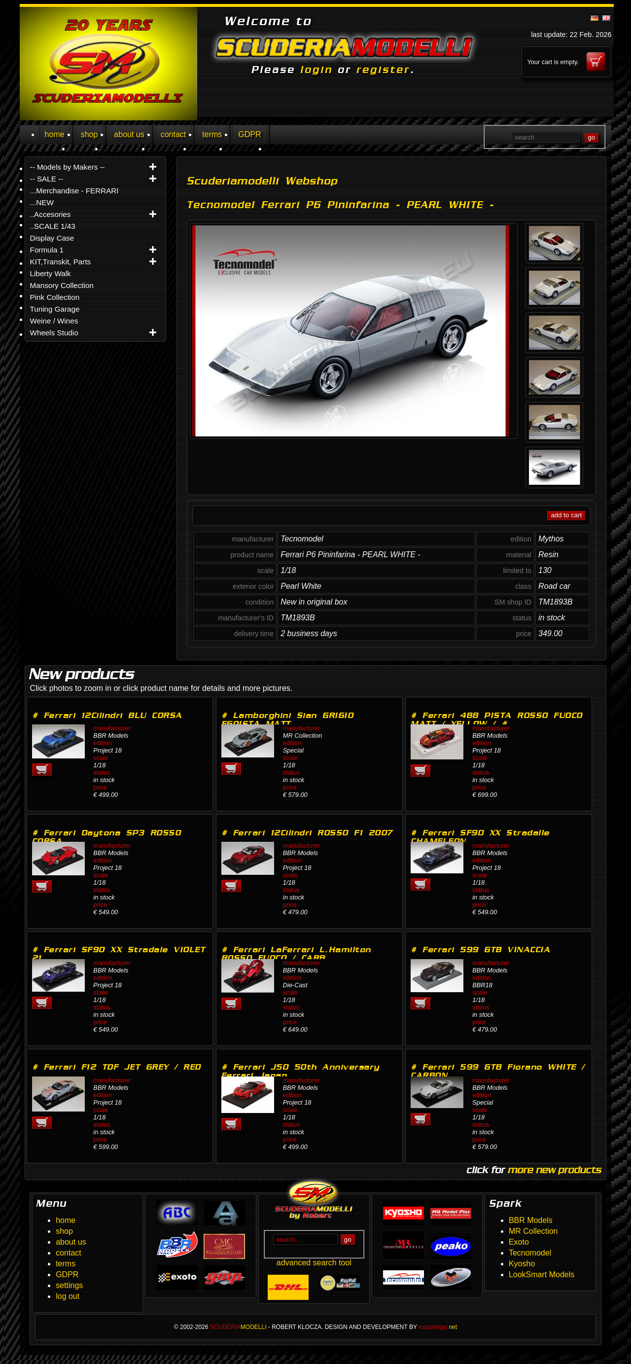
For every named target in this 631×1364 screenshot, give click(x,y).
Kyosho (522, 1263)
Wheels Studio (54, 332)
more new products (554, 1170)
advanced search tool (314, 1262)
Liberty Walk (50, 273)
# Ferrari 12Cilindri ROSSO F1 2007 (307, 832)
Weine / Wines (54, 321)
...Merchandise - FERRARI (74, 190)
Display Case (52, 238)
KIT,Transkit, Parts (60, 261)
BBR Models (531, 1220)
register (383, 69)
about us (129, 134)
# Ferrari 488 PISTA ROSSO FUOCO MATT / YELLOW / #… (497, 719)
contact (173, 134)
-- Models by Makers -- (67, 167)
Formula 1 (47, 250)
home (55, 134)
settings (69, 1285)
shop (89, 134)
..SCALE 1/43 (52, 226)
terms (212, 134)
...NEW (42, 202)
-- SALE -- (47, 179)
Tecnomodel (530, 1253)
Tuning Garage (55, 309)
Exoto (519, 1242)
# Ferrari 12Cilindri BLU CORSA (107, 715)
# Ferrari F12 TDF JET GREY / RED (116, 1067)
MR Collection (533, 1231)
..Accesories (50, 214)
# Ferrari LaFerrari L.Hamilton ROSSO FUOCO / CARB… (296, 953)
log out (67, 1296)
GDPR (249, 134)
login (316, 69)
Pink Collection (55, 297)
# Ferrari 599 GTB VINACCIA (480, 949)
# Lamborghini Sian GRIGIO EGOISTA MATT (287, 719)
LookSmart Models (541, 1274)
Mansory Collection (62, 285)
